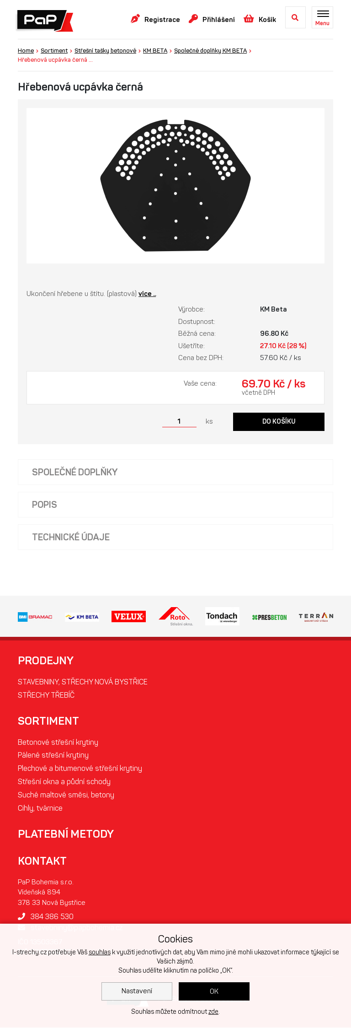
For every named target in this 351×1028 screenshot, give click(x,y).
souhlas (100, 952)
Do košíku (279, 421)
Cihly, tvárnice (40, 808)
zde (213, 1012)
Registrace (155, 19)
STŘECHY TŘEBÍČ (46, 695)
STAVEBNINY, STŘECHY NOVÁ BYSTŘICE (83, 682)
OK (214, 991)
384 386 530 (46, 917)
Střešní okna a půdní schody (64, 782)
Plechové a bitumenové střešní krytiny (80, 768)
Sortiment (54, 50)
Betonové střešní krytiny (58, 742)
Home (26, 50)
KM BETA (155, 50)
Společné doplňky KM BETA (210, 50)
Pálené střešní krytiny (53, 755)
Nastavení (137, 991)
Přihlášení (212, 19)
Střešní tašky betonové (105, 50)
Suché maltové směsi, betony (66, 795)
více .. (147, 294)
